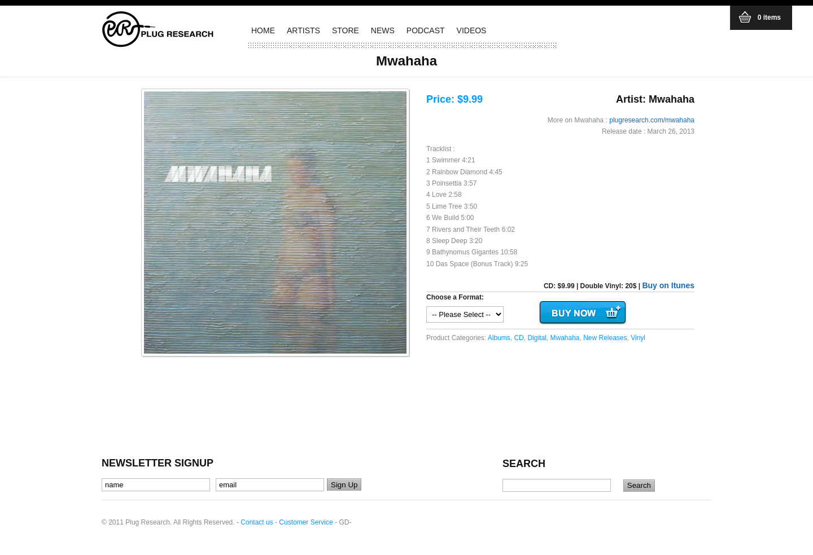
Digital (536, 338)
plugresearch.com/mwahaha (651, 120)
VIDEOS (472, 30)
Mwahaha (564, 338)
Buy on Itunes (668, 285)
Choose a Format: (455, 297)
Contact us (257, 522)
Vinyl (638, 338)
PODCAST (425, 30)
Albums (499, 338)
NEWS (383, 30)
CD (518, 338)
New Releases (605, 338)
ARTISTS (303, 30)
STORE (345, 30)
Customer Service (306, 522)
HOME (263, 30)
